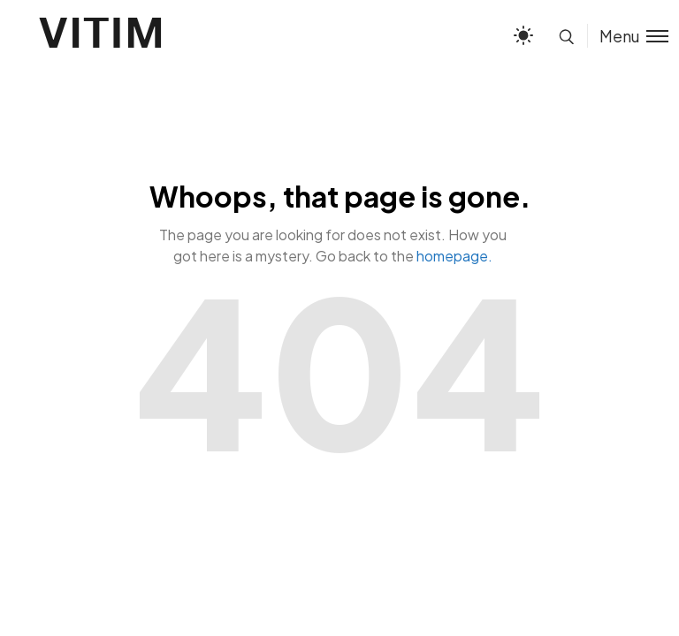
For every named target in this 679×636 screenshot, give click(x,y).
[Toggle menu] (627, 36)
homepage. (454, 255)
